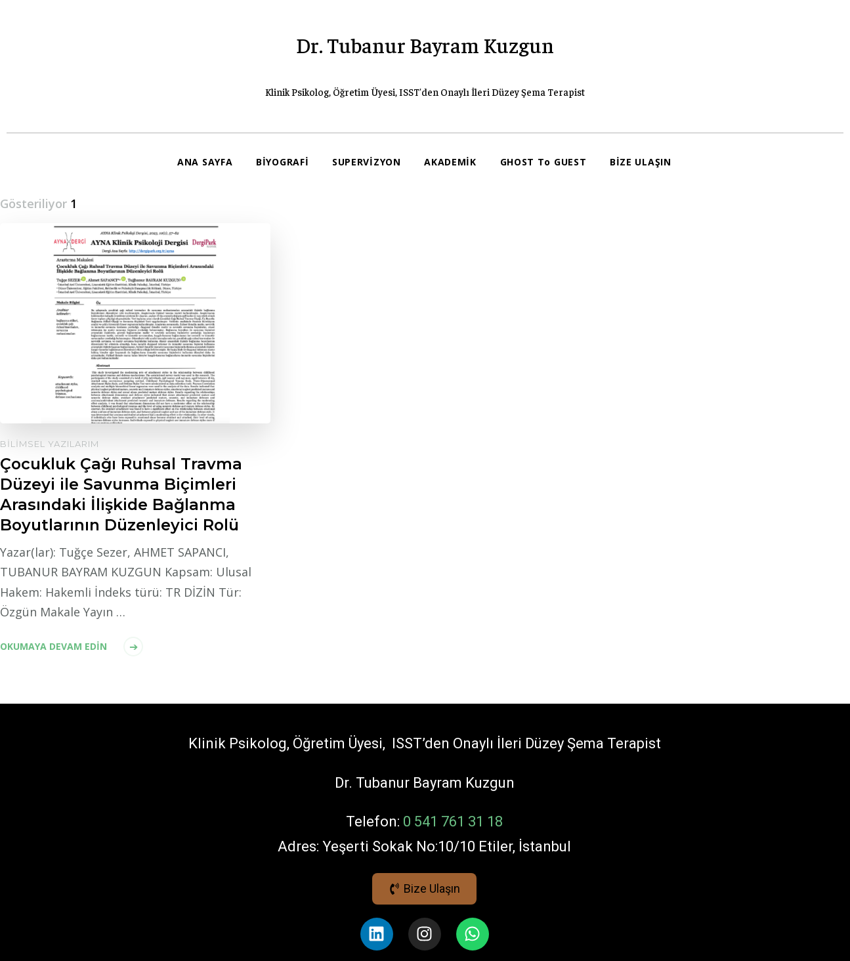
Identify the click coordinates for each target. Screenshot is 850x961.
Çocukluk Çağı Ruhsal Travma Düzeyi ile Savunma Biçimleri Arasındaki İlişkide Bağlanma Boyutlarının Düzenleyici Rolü (122, 534)
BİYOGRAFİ (283, 162)
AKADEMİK (451, 162)
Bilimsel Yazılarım (49, 483)
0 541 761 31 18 (453, 861)
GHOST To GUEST (544, 162)
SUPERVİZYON (367, 162)
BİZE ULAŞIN (208, 201)
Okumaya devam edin (53, 686)
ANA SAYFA (204, 162)
